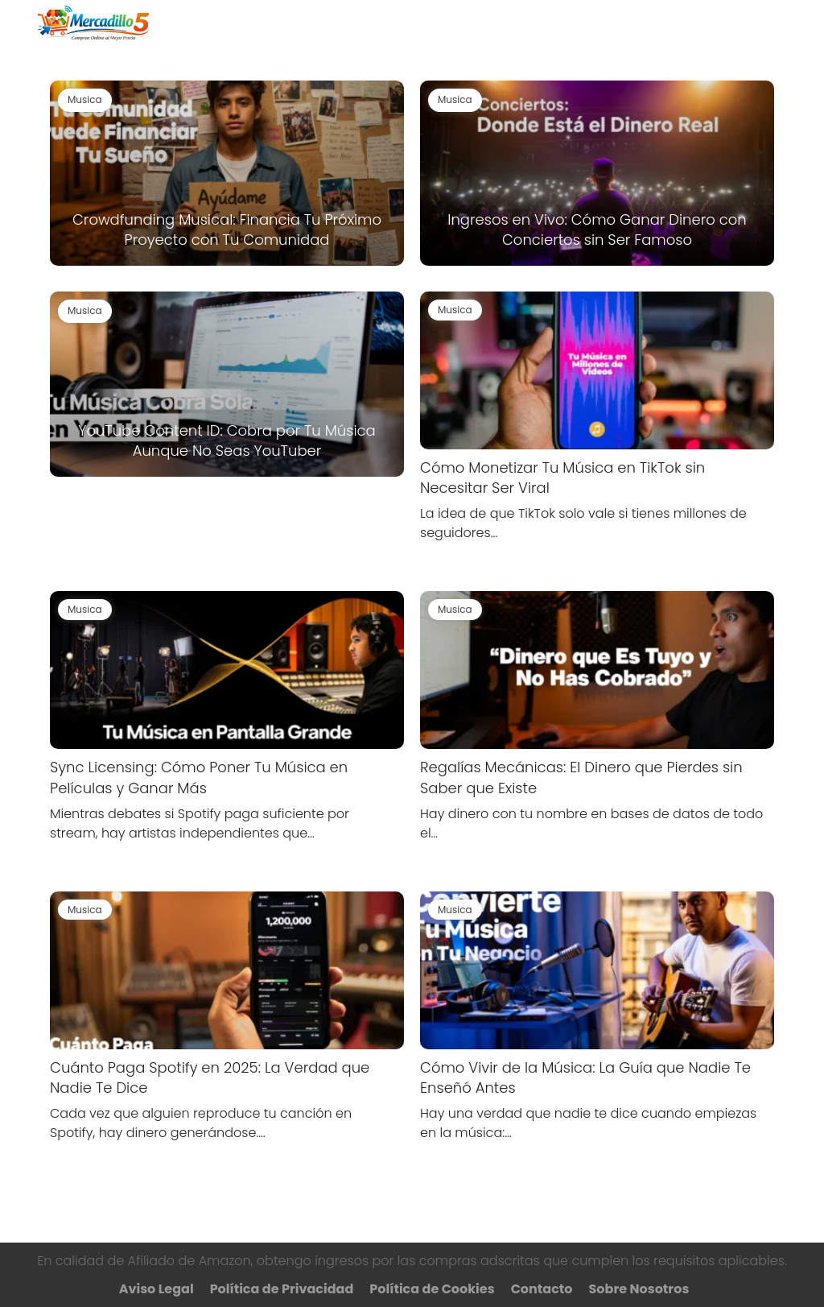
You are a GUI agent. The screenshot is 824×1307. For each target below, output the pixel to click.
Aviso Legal (156, 1289)
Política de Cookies (431, 1289)
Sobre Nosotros (639, 1289)
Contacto (542, 1289)
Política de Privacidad (282, 1289)
